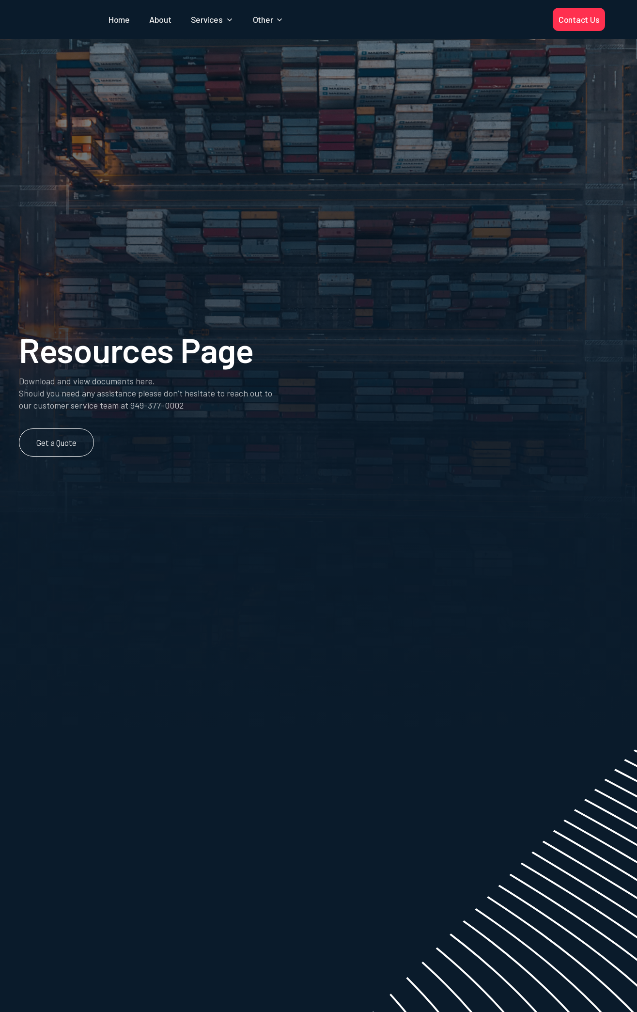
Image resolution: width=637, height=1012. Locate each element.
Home (119, 19)
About (160, 19)
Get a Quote (56, 442)
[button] (212, 19)
